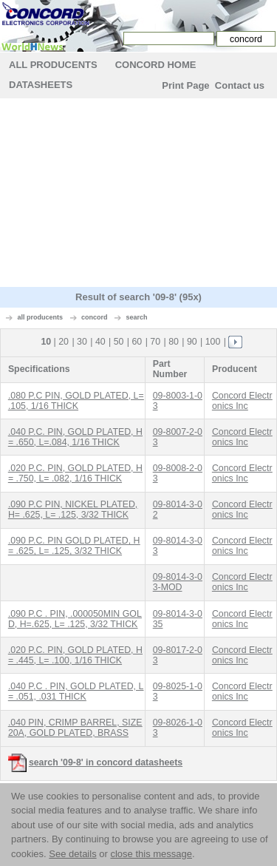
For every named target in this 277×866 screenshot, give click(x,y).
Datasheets (40, 84)
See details (72, 853)
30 (82, 341)
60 (137, 341)
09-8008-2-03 (177, 473)
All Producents (53, 64)
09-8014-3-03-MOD (177, 582)
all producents (41, 317)
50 (119, 341)
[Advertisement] (139, 194)
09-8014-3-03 (177, 545)
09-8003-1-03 (177, 400)
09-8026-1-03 (177, 727)
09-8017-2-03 (177, 655)
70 (155, 341)
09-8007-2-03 (177, 437)
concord (94, 317)
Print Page (185, 85)
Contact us (239, 85)
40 (100, 341)
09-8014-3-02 (177, 509)
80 (173, 341)
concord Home (155, 64)
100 (213, 341)
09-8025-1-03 (177, 691)
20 (63, 341)
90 (192, 341)
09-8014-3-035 (177, 619)
